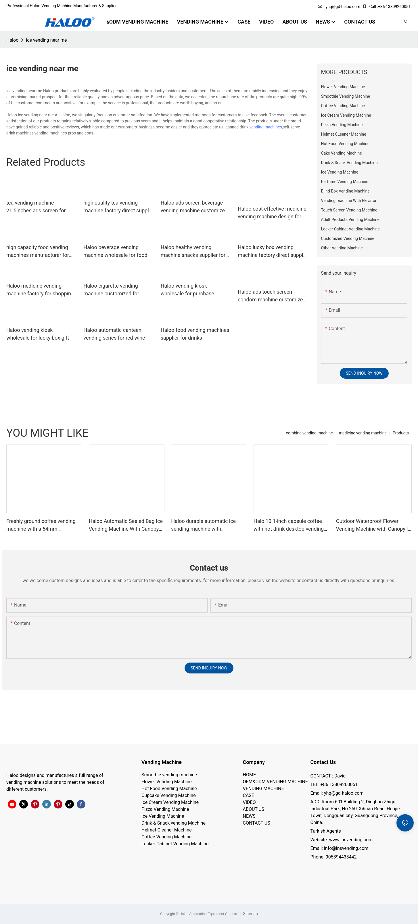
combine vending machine (309, 433)
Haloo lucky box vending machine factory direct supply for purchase (272, 251)
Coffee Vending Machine (166, 837)
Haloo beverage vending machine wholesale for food (115, 251)
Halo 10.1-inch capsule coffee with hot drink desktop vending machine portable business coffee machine (289, 525)
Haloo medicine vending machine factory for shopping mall (40, 290)
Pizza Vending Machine (165, 809)
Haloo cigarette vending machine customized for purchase (111, 290)
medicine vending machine (363, 433)
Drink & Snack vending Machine (173, 823)
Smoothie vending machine (169, 774)
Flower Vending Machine (166, 781)
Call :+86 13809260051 (387, 6)
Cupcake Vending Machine (168, 795)
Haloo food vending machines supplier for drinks (195, 334)
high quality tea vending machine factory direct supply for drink (117, 207)
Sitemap (250, 913)
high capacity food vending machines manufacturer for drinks (37, 251)
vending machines (266, 127)
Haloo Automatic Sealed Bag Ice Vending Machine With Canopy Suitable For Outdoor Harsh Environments (126, 525)
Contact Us (323, 762)
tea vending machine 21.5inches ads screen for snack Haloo (36, 207)
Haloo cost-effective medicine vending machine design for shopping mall (272, 213)
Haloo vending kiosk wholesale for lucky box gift (37, 334)
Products (401, 433)
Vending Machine (161, 762)
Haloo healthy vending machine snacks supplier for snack (193, 251)
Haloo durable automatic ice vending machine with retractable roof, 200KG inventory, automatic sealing (203, 525)
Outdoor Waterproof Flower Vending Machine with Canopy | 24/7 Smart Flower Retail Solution (372, 525)
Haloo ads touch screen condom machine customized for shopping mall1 (272, 296)
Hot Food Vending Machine (169, 788)
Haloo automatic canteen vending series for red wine (114, 334)
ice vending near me (46, 40)
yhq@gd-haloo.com (339, 6)
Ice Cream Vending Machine (170, 802)
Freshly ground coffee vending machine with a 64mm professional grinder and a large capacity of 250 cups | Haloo (42, 525)
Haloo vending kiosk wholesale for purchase (187, 290)
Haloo (12, 40)
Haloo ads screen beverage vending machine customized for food (194, 207)
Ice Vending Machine (162, 816)
